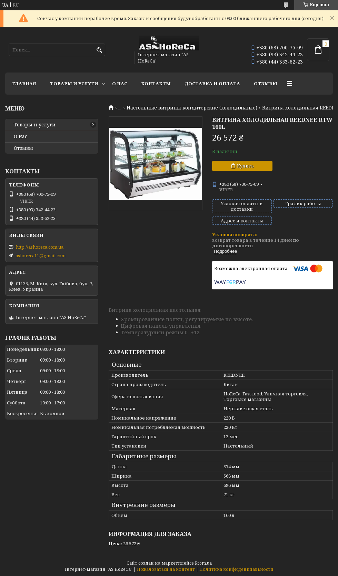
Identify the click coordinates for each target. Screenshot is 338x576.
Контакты (156, 83)
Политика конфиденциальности (236, 569)
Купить (245, 166)
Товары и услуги (74, 83)
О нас (119, 83)
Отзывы (265, 83)
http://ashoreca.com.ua (39, 247)
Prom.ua (203, 563)
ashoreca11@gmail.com (41, 255)
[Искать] (99, 50)
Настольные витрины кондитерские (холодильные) (192, 108)
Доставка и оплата (212, 83)
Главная (24, 83)
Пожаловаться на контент (166, 569)
